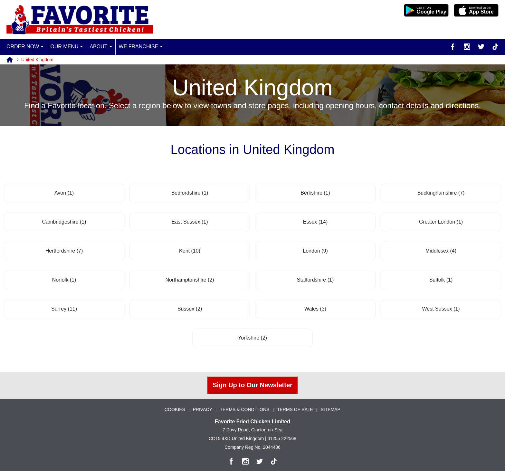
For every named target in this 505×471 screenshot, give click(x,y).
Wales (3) (315, 309)
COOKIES (175, 409)
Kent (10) (189, 251)
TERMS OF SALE (295, 409)
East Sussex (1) (190, 222)
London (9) (315, 251)
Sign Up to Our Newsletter (252, 385)
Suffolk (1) (441, 280)
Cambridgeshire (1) (64, 222)
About (98, 46)
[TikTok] (495, 46)
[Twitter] (481, 46)
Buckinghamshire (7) (441, 193)
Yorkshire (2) (252, 338)
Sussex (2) (189, 309)
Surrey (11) (64, 309)
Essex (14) (315, 222)
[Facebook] (453, 46)
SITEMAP (330, 409)
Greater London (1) (441, 222)
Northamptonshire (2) (189, 280)
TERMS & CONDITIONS (244, 409)
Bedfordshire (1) (189, 193)
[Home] (13, 59)
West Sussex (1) (441, 309)
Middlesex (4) (440, 251)
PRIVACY (202, 409)
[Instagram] (467, 46)
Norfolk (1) (64, 280)
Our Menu (64, 46)
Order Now (22, 46)
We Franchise (138, 46)
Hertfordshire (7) (64, 251)
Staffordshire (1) (315, 280)
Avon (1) (64, 193)
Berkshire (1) (315, 193)
